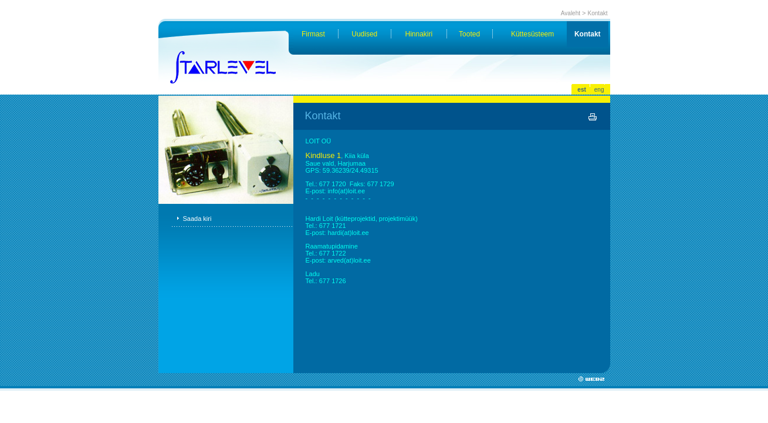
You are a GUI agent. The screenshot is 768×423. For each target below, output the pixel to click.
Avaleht (570, 13)
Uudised (364, 34)
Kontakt (598, 13)
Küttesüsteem (532, 34)
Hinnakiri (419, 34)
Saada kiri (197, 218)
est (581, 89)
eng (599, 89)
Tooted (469, 34)
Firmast (313, 34)
